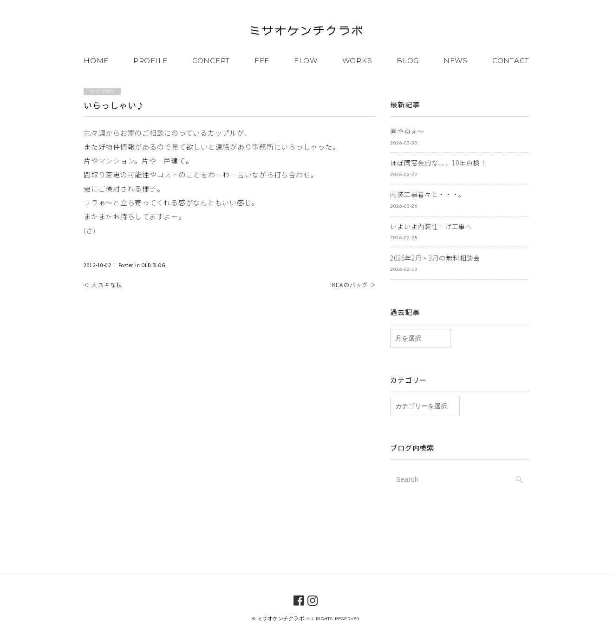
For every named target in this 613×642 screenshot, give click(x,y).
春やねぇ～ (407, 131)
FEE (261, 60)
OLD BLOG (153, 265)
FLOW (306, 60)
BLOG (408, 60)
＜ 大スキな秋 (103, 284)
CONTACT (510, 60)
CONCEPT (211, 60)
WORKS (357, 60)
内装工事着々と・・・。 (427, 194)
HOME (96, 60)
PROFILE (150, 60)
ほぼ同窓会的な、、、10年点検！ (438, 162)
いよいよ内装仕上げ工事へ (431, 225)
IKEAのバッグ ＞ (353, 284)
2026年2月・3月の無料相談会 (435, 257)
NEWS (455, 60)
